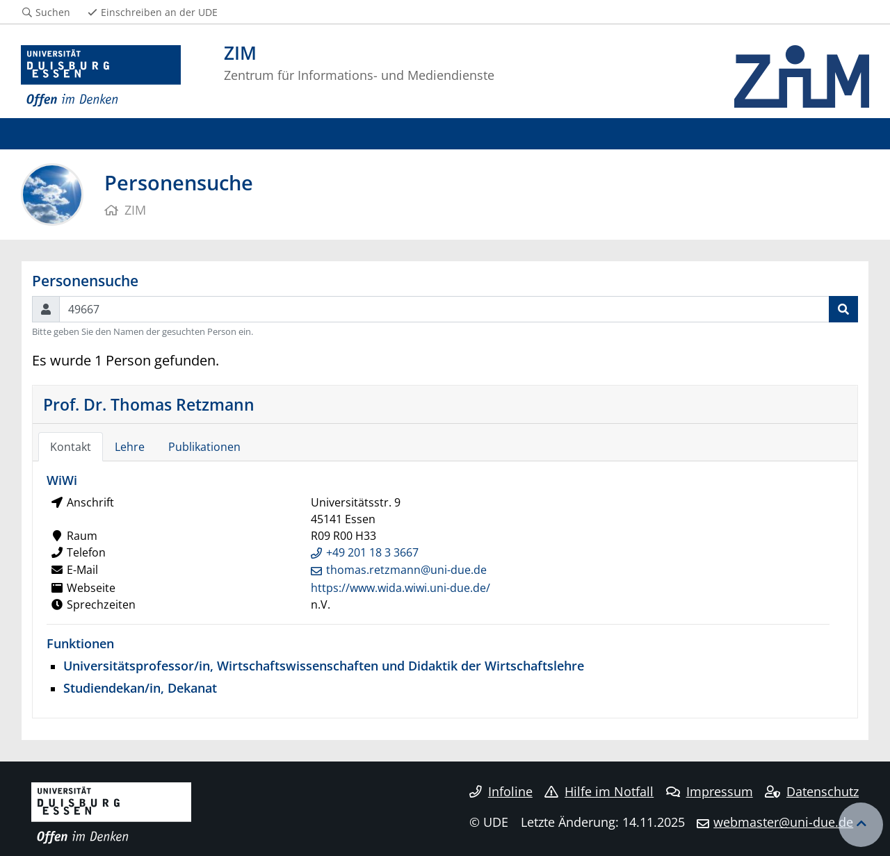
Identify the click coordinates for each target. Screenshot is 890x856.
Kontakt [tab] (70, 446)
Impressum (709, 791)
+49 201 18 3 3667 (372, 552)
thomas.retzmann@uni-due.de (406, 569)
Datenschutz (812, 791)
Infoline (501, 791)
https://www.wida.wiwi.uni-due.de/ (400, 587)
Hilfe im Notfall (599, 791)
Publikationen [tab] (204, 446)
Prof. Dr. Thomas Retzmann (148, 404)
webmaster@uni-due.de (783, 822)
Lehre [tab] (130, 446)
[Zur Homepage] (101, 76)
